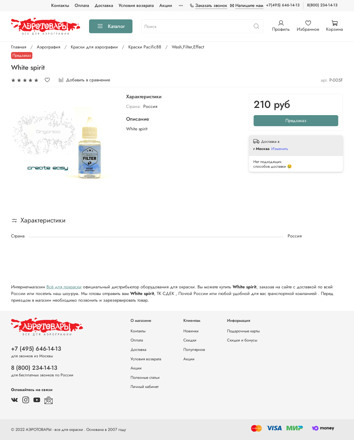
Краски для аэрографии (94, 47)
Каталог (111, 26)
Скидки (189, 340)
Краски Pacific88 (144, 47)
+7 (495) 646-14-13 (36, 349)
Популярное (194, 349)
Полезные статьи (145, 377)
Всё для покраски (64, 287)
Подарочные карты (243, 331)
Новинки (191, 331)
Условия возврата (136, 5)
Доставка (104, 5)
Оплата (82, 5)
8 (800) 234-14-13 (34, 368)
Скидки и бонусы (242, 340)
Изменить (279, 148)
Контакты (60, 5)
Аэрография (48, 47)
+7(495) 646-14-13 (283, 5)
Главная (18, 47)
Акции (165, 5)
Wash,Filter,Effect (188, 47)
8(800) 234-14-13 (322, 5)
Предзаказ (295, 120)
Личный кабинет (144, 386)
